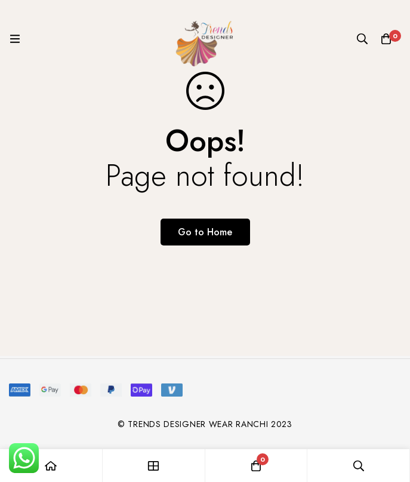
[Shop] (154, 465)
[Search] (362, 39)
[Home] (51, 465)
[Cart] (386, 39)
